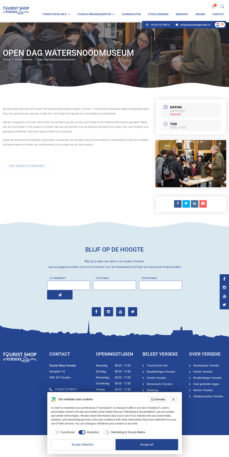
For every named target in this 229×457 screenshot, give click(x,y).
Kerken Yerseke (203, 390)
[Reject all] (173, 399)
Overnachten (131, 14)
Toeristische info (54, 14)
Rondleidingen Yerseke (161, 371)
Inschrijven (51, 294)
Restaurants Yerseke (160, 384)
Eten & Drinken (158, 14)
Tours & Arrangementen (94, 14)
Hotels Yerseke (156, 377)
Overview (158, 399)
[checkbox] (63, 432)
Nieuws (200, 14)
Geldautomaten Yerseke (208, 396)
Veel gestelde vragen (206, 384)
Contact (218, 14)
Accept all (146, 444)
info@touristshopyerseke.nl (193, 26)
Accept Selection (82, 444)
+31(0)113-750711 (158, 26)
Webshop (182, 14)
